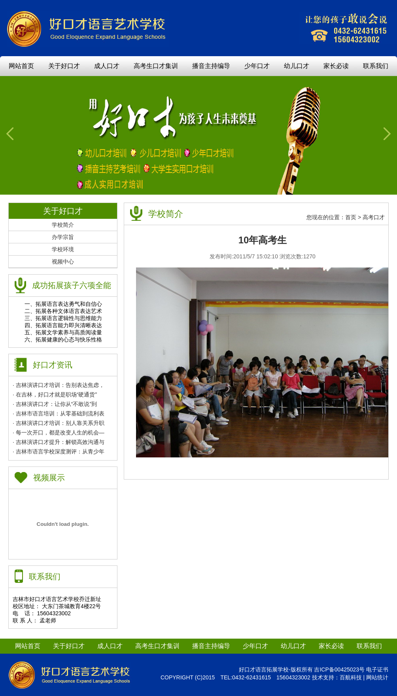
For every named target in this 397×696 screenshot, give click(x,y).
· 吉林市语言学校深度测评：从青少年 (58, 451)
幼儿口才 (296, 66)
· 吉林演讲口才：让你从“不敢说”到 (55, 404)
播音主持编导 (211, 66)
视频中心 (63, 261)
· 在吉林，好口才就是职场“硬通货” (55, 394)
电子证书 (377, 669)
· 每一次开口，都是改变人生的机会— (58, 432)
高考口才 (374, 217)
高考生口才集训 (156, 66)
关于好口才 (64, 66)
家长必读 (336, 66)
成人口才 (106, 66)
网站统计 (377, 677)
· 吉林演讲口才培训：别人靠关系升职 (58, 423)
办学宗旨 (63, 237)
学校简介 (63, 225)
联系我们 (375, 66)
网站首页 (21, 66)
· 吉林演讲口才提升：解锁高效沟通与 (58, 442)
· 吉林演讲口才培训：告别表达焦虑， (58, 385)
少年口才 (257, 66)
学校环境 (63, 249)
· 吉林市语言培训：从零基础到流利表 (58, 413)
